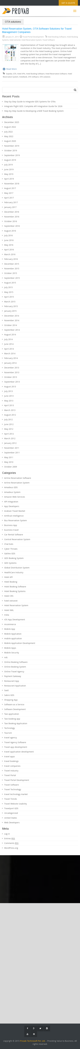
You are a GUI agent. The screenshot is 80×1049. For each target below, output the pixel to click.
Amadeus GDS (11, 487)
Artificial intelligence (14, 515)
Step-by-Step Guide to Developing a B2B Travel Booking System (34, 111)
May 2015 (8, 292)
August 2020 (10, 141)
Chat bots (8, 544)
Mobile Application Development (19, 643)
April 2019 (9, 178)
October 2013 (10, 377)
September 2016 (12, 226)
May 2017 (8, 193)
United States (10, 817)
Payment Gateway (12, 676)
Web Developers (12, 822)
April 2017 (9, 197)
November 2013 (11, 372)
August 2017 (10, 188)
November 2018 (11, 183)
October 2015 (10, 273)
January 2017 (10, 207)
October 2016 (10, 221)
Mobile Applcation (12, 633)
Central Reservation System (17, 539)
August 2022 (10, 127)
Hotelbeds (23, 77)
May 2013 (8, 400)
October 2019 (10, 150)
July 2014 (8, 339)
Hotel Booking (10, 581)
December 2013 (11, 367)
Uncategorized (11, 813)
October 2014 (10, 325)
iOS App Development (14, 619)
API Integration (11, 501)
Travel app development (15, 747)
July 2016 (8, 235)
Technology (9, 728)
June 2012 (9, 424)
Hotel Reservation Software (56, 74)
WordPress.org (11, 848)
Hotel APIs (21, 74)
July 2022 (8, 131)
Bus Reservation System (15, 520)
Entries (9, 838)
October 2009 (10, 466)
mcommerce (10, 624)
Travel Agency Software (15, 742)
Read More (10, 69)
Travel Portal (10, 775)
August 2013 (10, 386)
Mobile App (9, 629)
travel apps (9, 756)
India (6, 614)
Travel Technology (12, 789)
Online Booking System (15, 666)
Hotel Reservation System (31, 40)
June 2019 (9, 169)
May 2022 (8, 136)
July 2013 (8, 391)
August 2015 (10, 282)
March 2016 (9, 254)
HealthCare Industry (13, 572)
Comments (11, 843)
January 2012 (10, 443)
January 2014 (10, 363)
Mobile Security (11, 652)
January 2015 (10, 311)
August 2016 (10, 230)
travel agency (10, 737)
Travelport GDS (11, 808)
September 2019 (12, 155)
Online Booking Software (16, 662)
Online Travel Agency (14, 671)
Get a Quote (68, 2)
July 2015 (8, 287)
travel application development (19, 751)
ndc (6, 657)
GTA (14, 74)
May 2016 (8, 245)
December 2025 (11, 122)
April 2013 (9, 405)
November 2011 (11, 448)
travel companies (12, 766)
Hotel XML (9, 610)
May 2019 (8, 174)
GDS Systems (10, 563)
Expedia (9, 74)
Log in (7, 833)
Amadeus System (12, 492)
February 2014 (11, 358)
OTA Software (33, 77)
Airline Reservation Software (17, 478)
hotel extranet (15, 40)
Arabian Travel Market (14, 511)
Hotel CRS (8, 596)
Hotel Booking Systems (15, 591)
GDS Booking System (14, 558)
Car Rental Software (13, 534)
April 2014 (9, 348)
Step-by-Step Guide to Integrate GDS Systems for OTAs (30, 101)
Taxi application (11, 714)
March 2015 (9, 301)
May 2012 (8, 429)
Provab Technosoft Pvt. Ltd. (32, 1041)
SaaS (6, 690)
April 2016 (9, 249)
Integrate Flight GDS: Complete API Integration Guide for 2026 (33, 106)
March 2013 (9, 410)
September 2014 (12, 330)
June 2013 (9, 396)
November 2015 (11, 268)
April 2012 (9, 433)
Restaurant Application (15, 685)
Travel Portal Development (16, 780)
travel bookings (11, 761)
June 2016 (9, 240)
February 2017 (11, 202)
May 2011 (8, 457)
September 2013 (12, 381)
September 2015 (12, 278)
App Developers (11, 506)
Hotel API (8, 577)
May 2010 (8, 462)
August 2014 (10, 334)
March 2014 (9, 353)
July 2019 (8, 164)
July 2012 (8, 419)
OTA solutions (45, 77)
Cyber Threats (10, 548)
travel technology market (16, 794)
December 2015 (11, 263)
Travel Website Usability (15, 803)
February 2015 (11, 306)
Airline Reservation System (16, 482)
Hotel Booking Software (57, 37)
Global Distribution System (16, 567)
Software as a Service (14, 704)
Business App (10, 525)
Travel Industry (11, 770)
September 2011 (12, 452)
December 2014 (11, 315)
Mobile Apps (10, 648)
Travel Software (48, 40)
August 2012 (10, 414)
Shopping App (11, 699)
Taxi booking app (12, 718)
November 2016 (11, 216)
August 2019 (10, 160)
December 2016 (11, 211)
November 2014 (11, 320)
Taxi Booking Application (15, 723)
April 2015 (9, 296)
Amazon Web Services (14, 496)
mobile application (13, 638)
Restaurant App (11, 681)
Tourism (8, 733)
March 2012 (9, 438)
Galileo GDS (9, 553)
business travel (11, 530)
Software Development (15, 709)
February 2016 (11, 259)
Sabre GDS (9, 695)
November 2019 (11, 145)
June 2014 (9, 344)
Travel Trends (10, 799)
